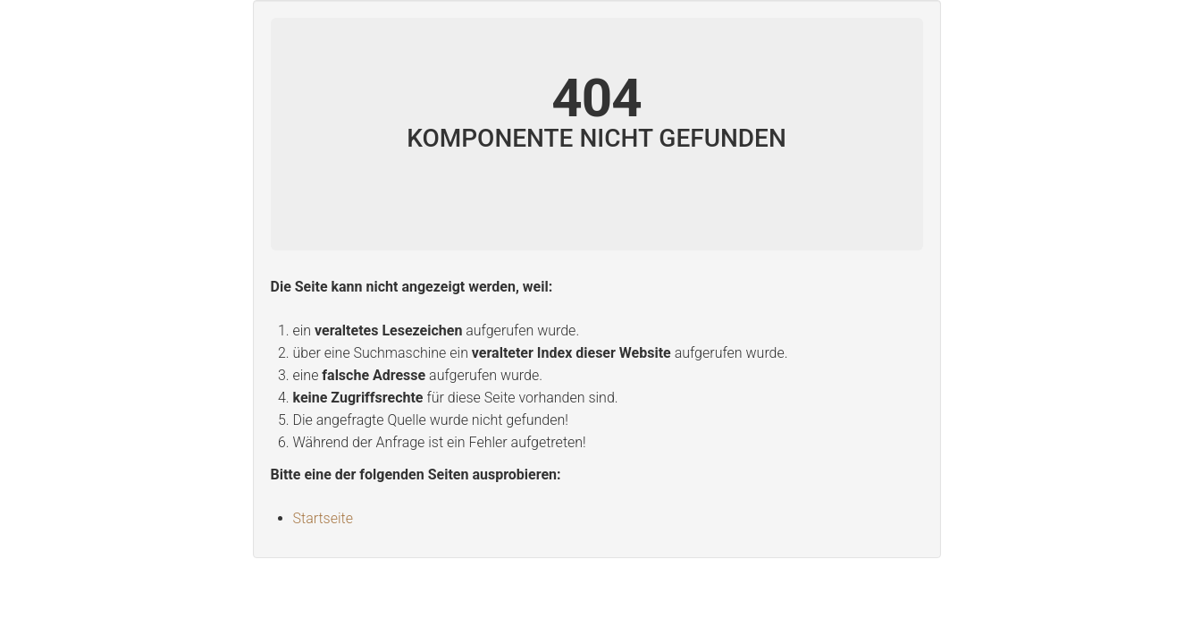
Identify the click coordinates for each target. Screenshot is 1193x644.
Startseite (323, 518)
